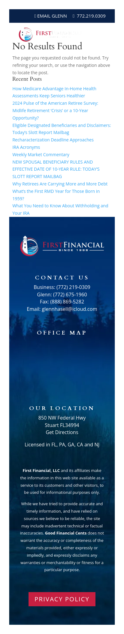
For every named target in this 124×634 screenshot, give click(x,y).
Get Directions (62, 432)
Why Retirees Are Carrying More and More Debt (59, 184)
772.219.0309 (91, 16)
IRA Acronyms (26, 147)
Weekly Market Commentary (40, 154)
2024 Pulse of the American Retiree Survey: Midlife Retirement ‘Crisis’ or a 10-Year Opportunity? (55, 110)
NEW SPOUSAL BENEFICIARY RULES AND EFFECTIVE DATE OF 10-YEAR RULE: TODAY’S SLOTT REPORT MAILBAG (55, 169)
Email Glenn (51, 16)
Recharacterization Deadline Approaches (53, 140)
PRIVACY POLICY (62, 599)
